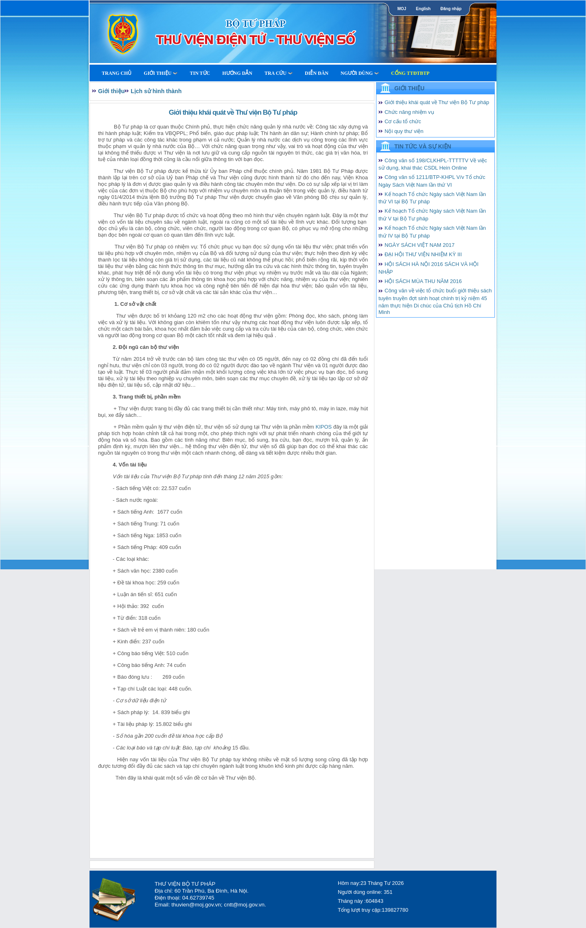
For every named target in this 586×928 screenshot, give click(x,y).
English (423, 9)
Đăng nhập (450, 9)
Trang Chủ (116, 73)
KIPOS (323, 427)
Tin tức (200, 73)
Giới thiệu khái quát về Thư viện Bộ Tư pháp (437, 102)
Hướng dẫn (237, 73)
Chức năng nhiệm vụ (409, 112)
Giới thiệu (160, 73)
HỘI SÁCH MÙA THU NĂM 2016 (423, 281)
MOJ (401, 9)
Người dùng (360, 73)
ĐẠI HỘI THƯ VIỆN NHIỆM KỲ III (423, 254)
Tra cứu (279, 73)
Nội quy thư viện (404, 131)
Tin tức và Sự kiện (422, 146)
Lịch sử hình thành (156, 91)
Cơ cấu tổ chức (403, 121)
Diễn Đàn (316, 73)
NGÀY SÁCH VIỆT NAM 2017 (420, 245)
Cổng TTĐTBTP (410, 73)
